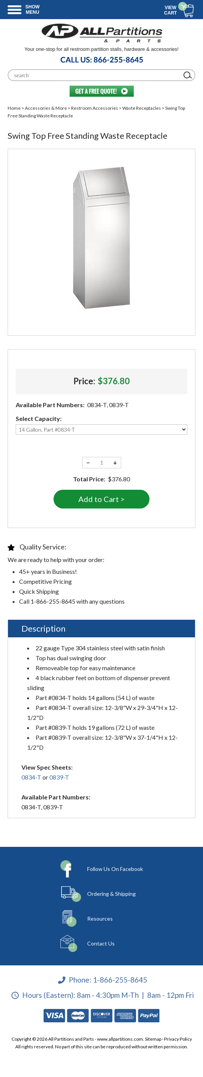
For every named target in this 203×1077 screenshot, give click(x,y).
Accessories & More (46, 108)
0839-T (59, 777)
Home (14, 108)
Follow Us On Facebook (115, 869)
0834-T (31, 777)
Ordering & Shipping (111, 893)
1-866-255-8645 (120, 979)
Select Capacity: (39, 418)
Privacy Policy (178, 1039)
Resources (100, 918)
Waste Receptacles (141, 108)
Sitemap (153, 1039)
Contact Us (101, 943)
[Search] (95, 75)
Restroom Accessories (94, 108)
